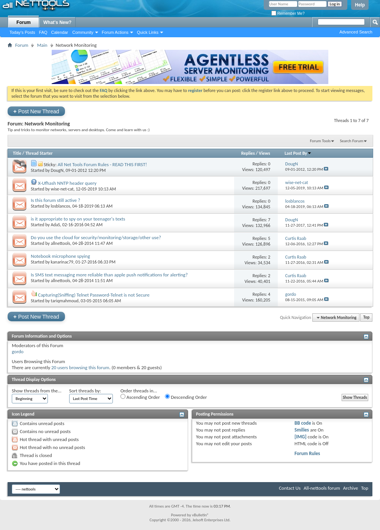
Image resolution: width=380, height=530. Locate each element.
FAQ (43, 32)
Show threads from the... (37, 391)
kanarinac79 (62, 262)
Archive (350, 488)
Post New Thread (36, 111)
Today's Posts (22, 32)
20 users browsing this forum (80, 367)
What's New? (57, 22)
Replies (248, 153)
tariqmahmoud (65, 300)
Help (360, 5)
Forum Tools (320, 140)
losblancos (60, 206)
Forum (23, 22)
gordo (18, 351)
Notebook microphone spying (60, 256)
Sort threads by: (85, 391)
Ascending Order (140, 397)
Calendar (59, 32)
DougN (57, 170)
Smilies (301, 430)
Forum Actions (115, 32)
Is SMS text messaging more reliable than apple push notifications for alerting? (109, 275)
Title (17, 153)
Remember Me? (287, 13)
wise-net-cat (62, 189)
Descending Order (186, 397)
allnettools (60, 243)
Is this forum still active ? (55, 200)
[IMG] (300, 437)
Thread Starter (39, 153)
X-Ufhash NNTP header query (67, 183)
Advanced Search (355, 32)
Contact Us (290, 488)
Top (366, 317)
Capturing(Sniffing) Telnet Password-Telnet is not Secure (94, 295)
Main (42, 45)
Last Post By (298, 153)
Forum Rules (307, 453)
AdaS (55, 224)
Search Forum (352, 140)
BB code (302, 423)
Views (264, 153)
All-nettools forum (322, 488)
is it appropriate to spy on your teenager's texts (78, 219)
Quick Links (147, 32)
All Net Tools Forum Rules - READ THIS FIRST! (102, 164)
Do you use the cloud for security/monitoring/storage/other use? (96, 237)
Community (82, 32)
